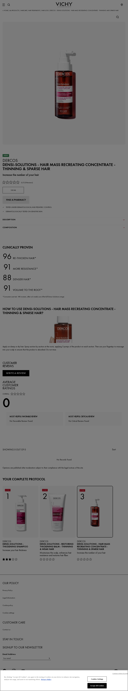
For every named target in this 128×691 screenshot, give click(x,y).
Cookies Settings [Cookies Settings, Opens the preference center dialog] (97, 682)
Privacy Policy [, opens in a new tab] (46, 682)
